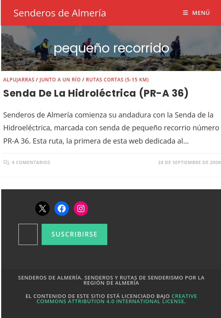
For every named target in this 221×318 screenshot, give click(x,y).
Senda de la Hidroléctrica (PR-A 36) (96, 93)
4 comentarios (31, 162)
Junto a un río (60, 79)
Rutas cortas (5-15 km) (117, 79)
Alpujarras (18, 79)
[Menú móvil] (196, 12)
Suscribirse (74, 234)
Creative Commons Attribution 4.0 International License (117, 298)
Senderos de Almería (59, 12)
